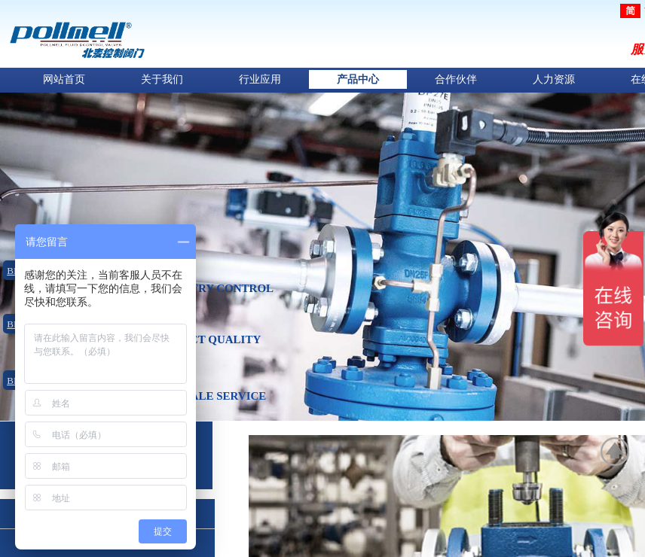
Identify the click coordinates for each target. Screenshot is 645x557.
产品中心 (358, 79)
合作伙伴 (456, 79)
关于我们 (162, 79)
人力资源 (554, 79)
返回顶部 (616, 452)
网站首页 (64, 79)
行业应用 (260, 79)
